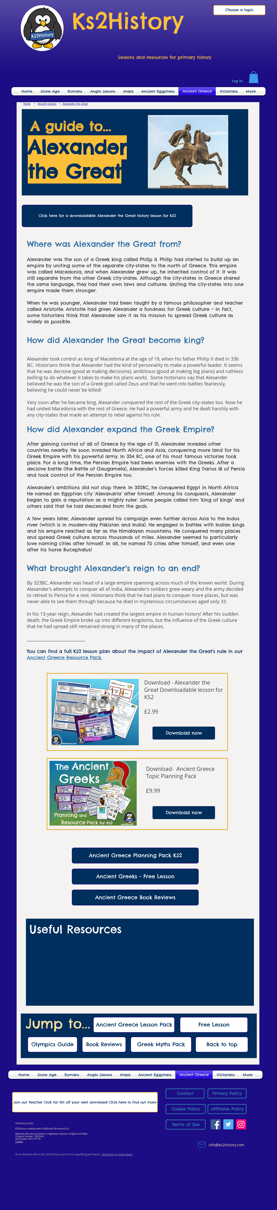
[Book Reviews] (104, 1044)
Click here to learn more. (117, 1154)
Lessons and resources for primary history (164, 57)
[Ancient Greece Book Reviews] (135, 897)
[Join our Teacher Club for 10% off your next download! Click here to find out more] (85, 1102)
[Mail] (202, 1144)
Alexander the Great (75, 103)
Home (27, 103)
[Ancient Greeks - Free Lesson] (135, 876)
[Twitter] (228, 1124)
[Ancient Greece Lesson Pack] (134, 1025)
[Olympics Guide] (52, 1044)
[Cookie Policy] (185, 1109)
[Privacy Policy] (227, 1093)
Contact (19, 1141)
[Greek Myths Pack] (161, 1044)
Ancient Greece (47, 103)
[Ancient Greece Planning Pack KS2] (135, 855)
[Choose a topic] (239, 10)
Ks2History (127, 20)
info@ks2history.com (225, 1144)
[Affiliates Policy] (227, 1109)
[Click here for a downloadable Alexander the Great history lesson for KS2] (107, 216)
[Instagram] (241, 1124)
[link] (254, 77)
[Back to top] (221, 1044)
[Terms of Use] (185, 1125)
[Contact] (185, 1093)
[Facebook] (216, 1124)
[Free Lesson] (214, 1025)
